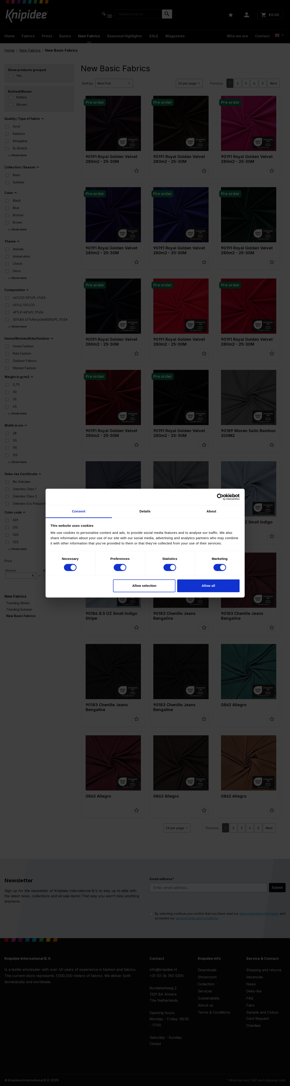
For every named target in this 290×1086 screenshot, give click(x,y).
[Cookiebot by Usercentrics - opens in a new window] (220, 496)
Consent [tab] (78, 511)
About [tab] (211, 511)
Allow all (208, 586)
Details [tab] (145, 511)
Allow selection (144, 586)
